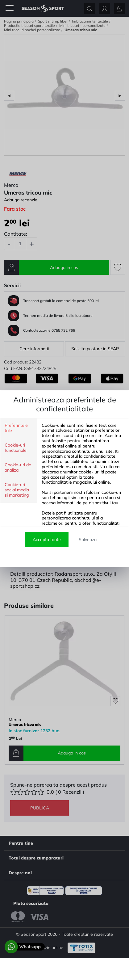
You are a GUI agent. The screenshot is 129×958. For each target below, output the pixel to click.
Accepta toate (47, 539)
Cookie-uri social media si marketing (17, 490)
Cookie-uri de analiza (18, 467)
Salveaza (88, 539)
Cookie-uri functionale (16, 448)
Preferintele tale (16, 428)
